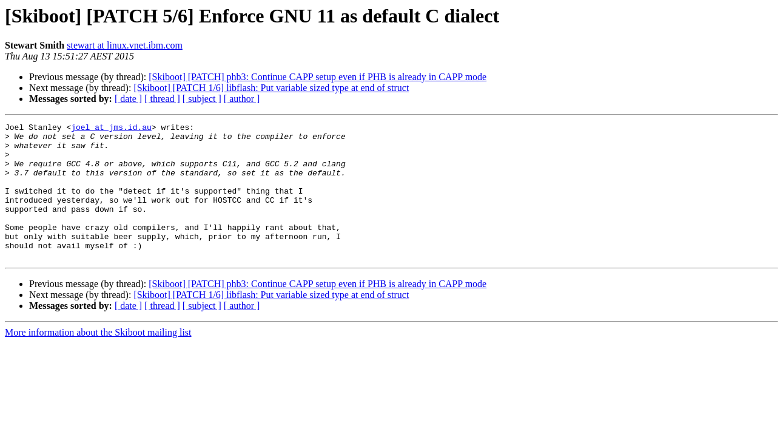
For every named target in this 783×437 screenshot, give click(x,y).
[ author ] (242, 98)
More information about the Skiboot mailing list (98, 359)
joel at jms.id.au (111, 128)
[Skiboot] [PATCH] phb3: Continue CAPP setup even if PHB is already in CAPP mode (317, 77)
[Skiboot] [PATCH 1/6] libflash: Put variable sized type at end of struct (271, 88)
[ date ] (128, 98)
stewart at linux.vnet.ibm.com (125, 45)
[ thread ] (162, 98)
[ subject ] (202, 98)
